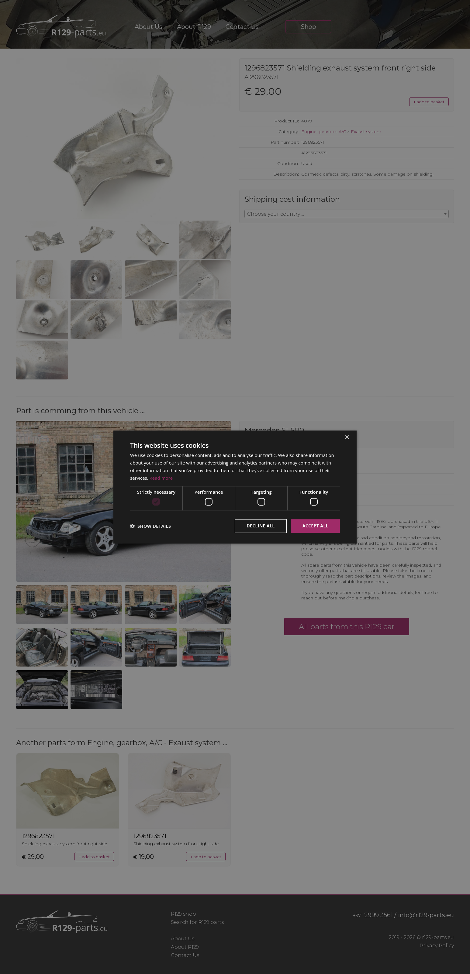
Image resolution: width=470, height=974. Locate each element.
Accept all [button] (315, 526)
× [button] (346, 437)
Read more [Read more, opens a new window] (161, 478)
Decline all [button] (261, 526)
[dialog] (235, 487)
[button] (150, 526)
